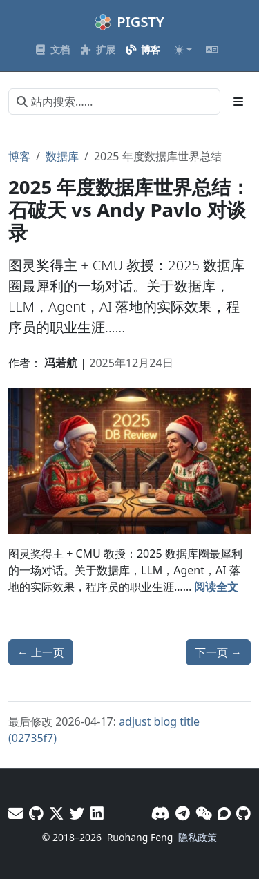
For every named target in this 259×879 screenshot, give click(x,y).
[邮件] (15, 813)
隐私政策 (197, 837)
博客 (19, 156)
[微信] (203, 813)
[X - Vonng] (56, 813)
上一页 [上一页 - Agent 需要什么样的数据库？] (40, 652)
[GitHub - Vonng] (36, 813)
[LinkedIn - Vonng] (97, 813)
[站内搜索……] (114, 101)
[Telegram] (182, 813)
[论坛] (224, 813)
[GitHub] (243, 813)
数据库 (62, 156)
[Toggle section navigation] (238, 101)
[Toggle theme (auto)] (183, 50)
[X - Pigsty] (77, 813)
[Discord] (160, 813)
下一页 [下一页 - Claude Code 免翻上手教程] (218, 652)
